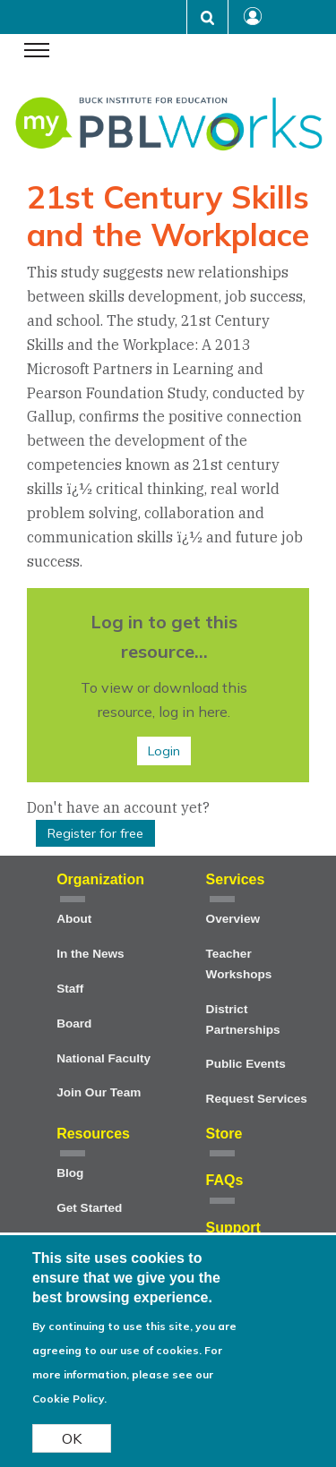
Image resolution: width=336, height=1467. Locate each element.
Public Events (246, 1063)
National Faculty (103, 1058)
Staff (69, 988)
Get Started (89, 1208)
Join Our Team (98, 1092)
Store (224, 1133)
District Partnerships (243, 1019)
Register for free (95, 833)
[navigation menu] (36, 52)
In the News (90, 953)
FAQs (225, 1180)
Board (73, 1023)
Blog (69, 1173)
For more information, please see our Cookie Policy (127, 1387)
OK (72, 1451)
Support (233, 1227)
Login (164, 751)
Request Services (256, 1098)
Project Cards (95, 1243)
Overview (233, 918)
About (73, 918)
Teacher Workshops (239, 964)
